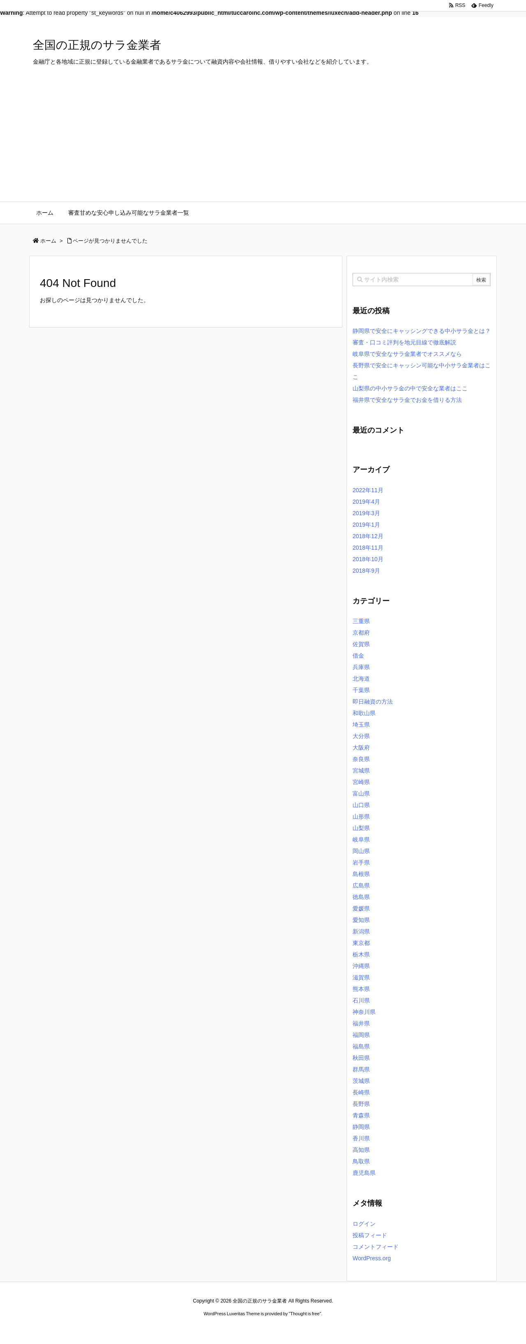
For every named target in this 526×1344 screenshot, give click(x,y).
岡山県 (361, 851)
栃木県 (361, 954)
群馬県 (361, 1069)
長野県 (361, 1104)
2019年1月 (366, 524)
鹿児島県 (364, 1173)
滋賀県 (361, 977)
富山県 (361, 793)
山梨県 (361, 828)
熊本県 (361, 989)
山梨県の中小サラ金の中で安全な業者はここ (410, 388)
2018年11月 (368, 547)
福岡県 (361, 1035)
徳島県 (361, 897)
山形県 (361, 816)
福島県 (361, 1046)
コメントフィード (376, 1246)
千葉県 (361, 690)
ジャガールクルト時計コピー (300, 1329)
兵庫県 (361, 667)
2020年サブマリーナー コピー (233, 1329)
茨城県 (361, 1081)
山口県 (361, 805)
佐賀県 (361, 644)
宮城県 (361, 770)
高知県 (361, 1150)
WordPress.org (372, 1258)
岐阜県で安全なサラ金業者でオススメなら (407, 354)
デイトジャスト (351, 1329)
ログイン (364, 1223)
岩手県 (361, 862)
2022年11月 (368, 490)
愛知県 (361, 920)
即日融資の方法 (373, 701)
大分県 (361, 736)
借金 (358, 655)
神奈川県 (364, 1012)
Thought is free (304, 1313)
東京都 (361, 943)
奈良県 (361, 759)
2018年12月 (368, 536)
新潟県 (361, 931)
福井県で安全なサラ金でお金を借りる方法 (407, 400)
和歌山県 (364, 713)
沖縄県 (361, 966)
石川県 (361, 1000)
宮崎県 (361, 782)
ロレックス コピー (178, 1329)
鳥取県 (361, 1161)
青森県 (361, 1115)
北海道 (361, 678)
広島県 (361, 885)
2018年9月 (366, 570)
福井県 (361, 1023)
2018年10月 (368, 559)
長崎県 (361, 1092)
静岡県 (361, 1127)
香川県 (361, 1138)
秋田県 (361, 1058)
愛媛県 (361, 908)
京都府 (361, 632)
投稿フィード (370, 1235)
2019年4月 (366, 501)
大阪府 (361, 747)
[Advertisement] (263, 140)
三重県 (361, 621)
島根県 (361, 874)
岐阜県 (361, 839)
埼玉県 (361, 724)
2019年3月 (366, 513)
